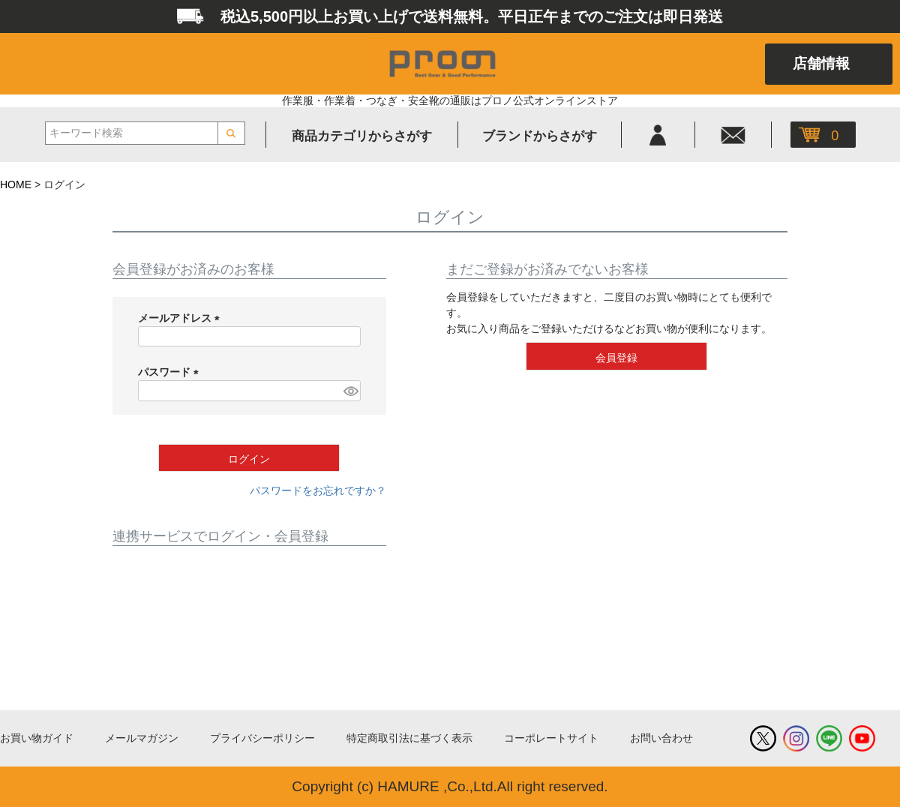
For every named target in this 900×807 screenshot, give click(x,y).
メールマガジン (141, 738)
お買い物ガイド (37, 738)
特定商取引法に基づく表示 (409, 738)
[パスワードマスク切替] (350, 390)
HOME (16, 184)
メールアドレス (181, 318)
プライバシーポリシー (262, 738)
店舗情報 (821, 63)
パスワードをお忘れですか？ (318, 490)
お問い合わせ (661, 738)
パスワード (171, 372)
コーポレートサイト (551, 738)
